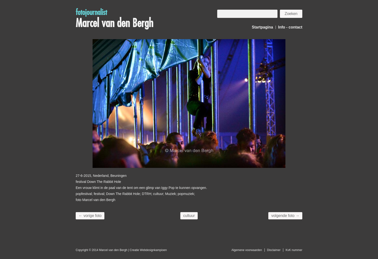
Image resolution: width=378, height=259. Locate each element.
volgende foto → (285, 216)
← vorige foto (90, 216)
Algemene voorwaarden (246, 250)
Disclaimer (274, 250)
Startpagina (262, 27)
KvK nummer (294, 250)
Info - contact (290, 27)
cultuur (189, 216)
